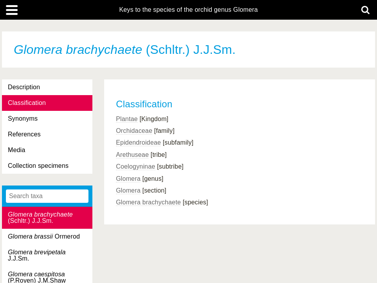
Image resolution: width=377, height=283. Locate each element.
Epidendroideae (138, 142)
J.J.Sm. (37, 255)
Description (24, 87)
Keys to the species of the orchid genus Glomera (188, 10)
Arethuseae (132, 154)
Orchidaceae (134, 130)
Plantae (127, 119)
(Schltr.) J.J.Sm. (40, 217)
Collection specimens (38, 165)
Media (16, 150)
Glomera (128, 178)
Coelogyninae (135, 166)
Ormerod (44, 236)
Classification (27, 102)
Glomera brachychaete (148, 202)
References (24, 134)
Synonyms (23, 118)
